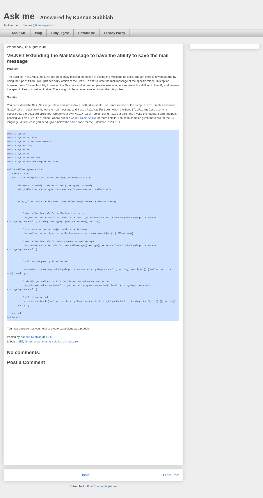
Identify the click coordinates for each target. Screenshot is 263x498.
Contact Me (86, 33)
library (28, 341)
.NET (20, 341)
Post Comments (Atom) (102, 486)
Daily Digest (60, 33)
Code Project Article (83, 118)
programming (42, 341)
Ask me (58, 16)
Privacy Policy (114, 33)
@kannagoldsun (44, 25)
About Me (19, 33)
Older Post (171, 475)
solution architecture (65, 341)
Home (85, 475)
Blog (38, 33)
